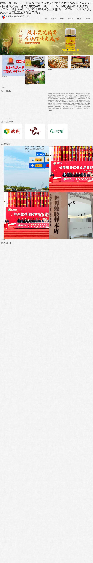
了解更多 (50, 110)
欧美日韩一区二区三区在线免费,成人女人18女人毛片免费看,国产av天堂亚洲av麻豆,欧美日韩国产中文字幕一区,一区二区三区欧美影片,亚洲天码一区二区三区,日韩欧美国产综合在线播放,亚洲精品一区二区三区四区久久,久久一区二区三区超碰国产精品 (46, 8)
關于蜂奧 (53, 18)
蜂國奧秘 (27, 85)
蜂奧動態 (72, 69)
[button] (53, 22)
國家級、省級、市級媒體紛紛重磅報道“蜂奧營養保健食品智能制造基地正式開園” (79, 148)
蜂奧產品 (62, 18)
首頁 (46, 18)
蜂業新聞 (70, 18)
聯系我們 (88, 18)
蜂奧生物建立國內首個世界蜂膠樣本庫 (79, 193)
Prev (2, 39)
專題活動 (79, 18)
